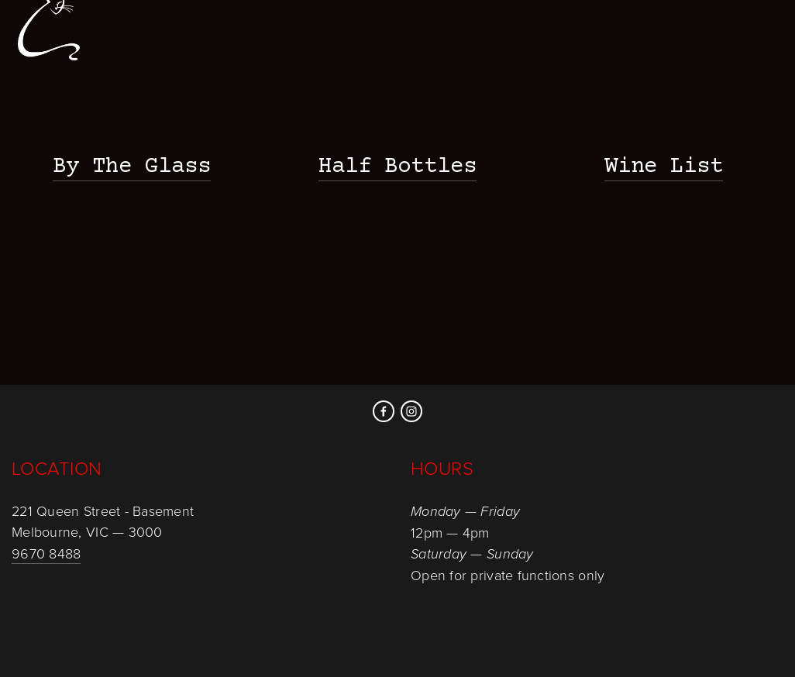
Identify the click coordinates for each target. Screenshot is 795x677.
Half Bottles (397, 167)
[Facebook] (383, 411)
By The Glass (132, 167)
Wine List (663, 167)
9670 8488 (46, 553)
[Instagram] (411, 411)
